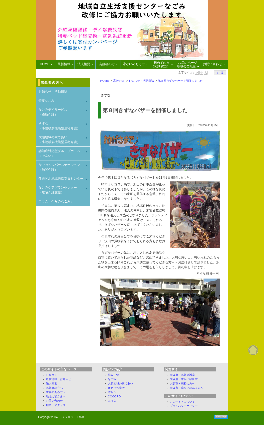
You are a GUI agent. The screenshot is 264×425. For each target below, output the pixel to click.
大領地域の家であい (120, 383)
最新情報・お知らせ (58, 379)
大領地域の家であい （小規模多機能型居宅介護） (59, 139)
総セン (112, 392)
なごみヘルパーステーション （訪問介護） (59, 167)
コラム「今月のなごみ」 (56, 201)
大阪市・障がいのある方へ (186, 387)
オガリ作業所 (116, 387)
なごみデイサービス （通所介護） (53, 112)
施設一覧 (113, 374)
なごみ (112, 379)
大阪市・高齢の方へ (182, 383)
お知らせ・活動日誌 (53, 91)
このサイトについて (182, 401)
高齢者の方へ (54, 387)
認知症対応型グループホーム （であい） (59, 153)
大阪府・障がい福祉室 (184, 379)
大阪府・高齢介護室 (182, 374)
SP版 (219, 72)
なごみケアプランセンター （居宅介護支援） (58, 190)
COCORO (114, 396)
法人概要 (51, 383)
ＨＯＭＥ (51, 374)
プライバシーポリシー (184, 405)
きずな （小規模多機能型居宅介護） (59, 126)
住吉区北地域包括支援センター (61, 178)
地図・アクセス (56, 405)
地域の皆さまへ (56, 396)
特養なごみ (47, 100)
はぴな (112, 400)
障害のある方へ (56, 392)
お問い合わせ (54, 400)
